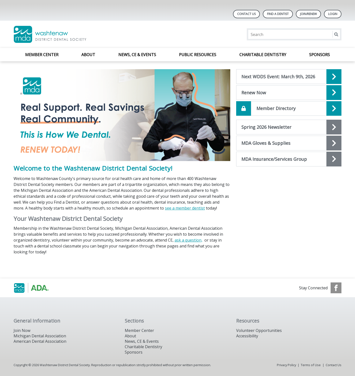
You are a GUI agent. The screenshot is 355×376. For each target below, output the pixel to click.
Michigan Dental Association (40, 336)
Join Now (22, 330)
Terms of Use (311, 365)
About (88, 54)
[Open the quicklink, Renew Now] (288, 92)
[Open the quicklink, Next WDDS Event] (288, 76)
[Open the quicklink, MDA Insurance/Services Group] (288, 159)
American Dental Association (40, 341)
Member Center (41, 54)
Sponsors (319, 54)
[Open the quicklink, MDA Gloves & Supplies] (288, 143)
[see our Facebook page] (336, 287)
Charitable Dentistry (262, 54)
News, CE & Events (137, 54)
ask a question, (188, 240)
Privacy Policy (286, 365)
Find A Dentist (278, 14)
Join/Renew (308, 14)
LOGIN (332, 14)
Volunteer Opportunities (259, 330)
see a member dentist (185, 208)
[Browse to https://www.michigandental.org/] (39, 287)
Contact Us (246, 14)
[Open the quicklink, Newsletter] (288, 127)
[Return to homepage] (77, 34)
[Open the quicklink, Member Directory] (288, 108)
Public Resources (197, 54)
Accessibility (247, 336)
